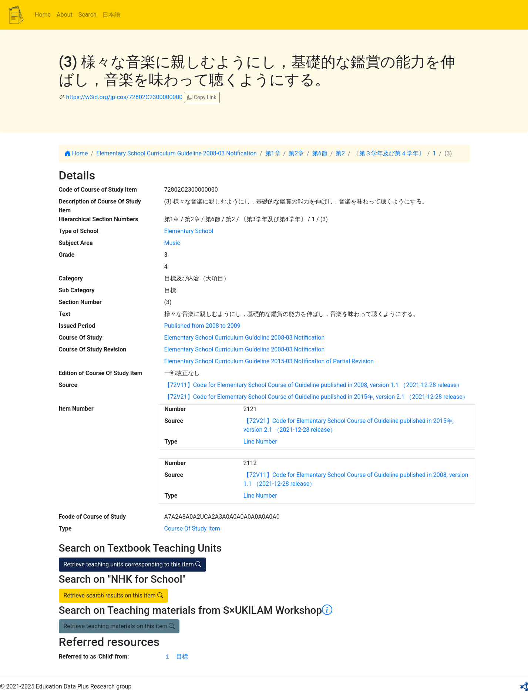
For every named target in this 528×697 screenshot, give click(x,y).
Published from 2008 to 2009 (202, 325)
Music (172, 242)
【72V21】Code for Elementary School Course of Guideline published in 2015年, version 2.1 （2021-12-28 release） (316, 396)
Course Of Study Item (192, 528)
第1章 (272, 153)
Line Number (260, 441)
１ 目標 (176, 656)
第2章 (296, 153)
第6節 (319, 153)
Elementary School (188, 231)
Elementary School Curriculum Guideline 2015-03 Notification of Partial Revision (269, 361)
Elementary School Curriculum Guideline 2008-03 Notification (176, 153)
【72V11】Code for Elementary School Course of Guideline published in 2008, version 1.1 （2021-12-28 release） (313, 384)
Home (43, 14)
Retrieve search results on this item (113, 595)
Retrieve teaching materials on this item (119, 626)
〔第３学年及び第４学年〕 (388, 153)
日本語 (111, 14)
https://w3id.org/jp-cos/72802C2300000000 (124, 97)
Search (87, 14)
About (65, 14)
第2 (340, 153)
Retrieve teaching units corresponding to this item (132, 564)
